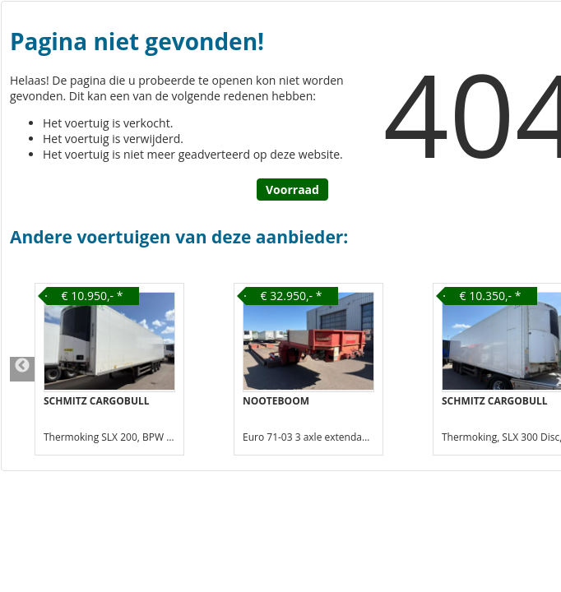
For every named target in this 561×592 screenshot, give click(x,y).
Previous (22, 369)
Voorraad (292, 189)
